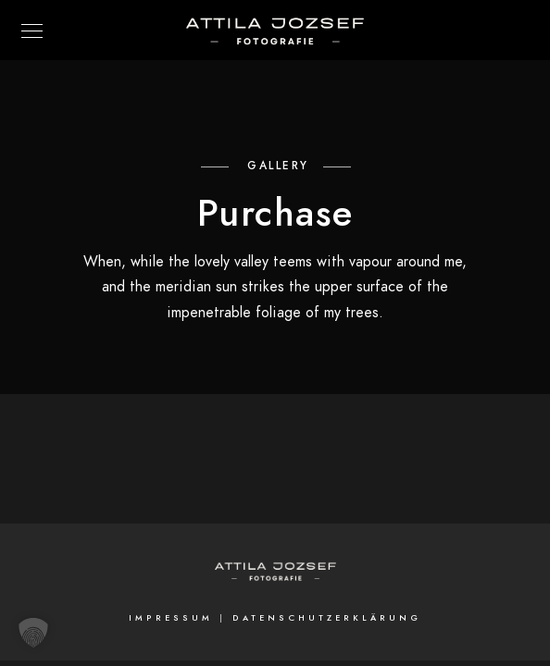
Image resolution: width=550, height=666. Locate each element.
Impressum (171, 617)
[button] (33, 632)
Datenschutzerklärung (326, 617)
